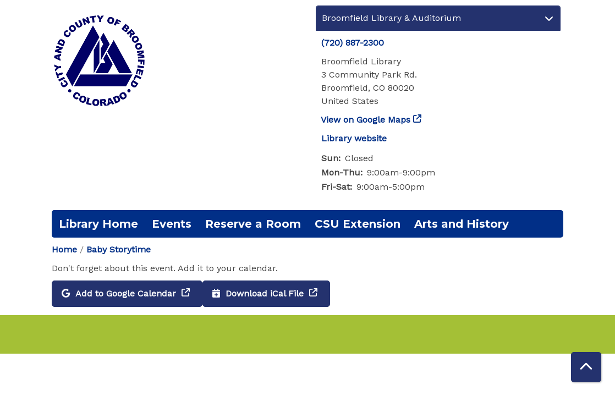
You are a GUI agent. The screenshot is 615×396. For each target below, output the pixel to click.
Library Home (98, 223)
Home (64, 249)
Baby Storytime (118, 249)
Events (171, 223)
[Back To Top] (586, 367)
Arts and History (461, 223)
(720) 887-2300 (352, 42)
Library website (354, 138)
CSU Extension (357, 223)
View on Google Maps (365, 119)
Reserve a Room (253, 223)
